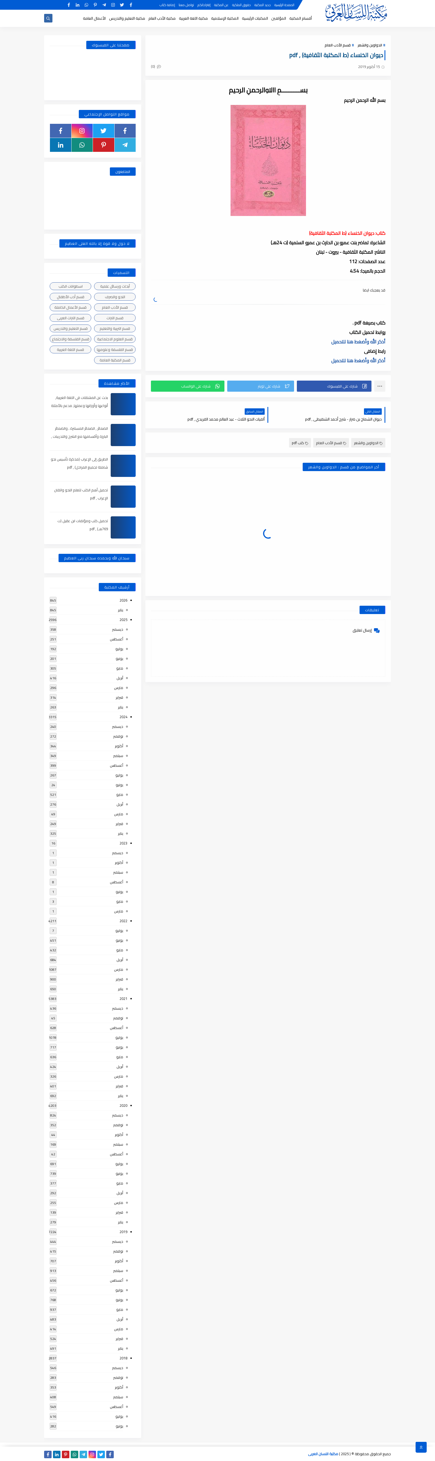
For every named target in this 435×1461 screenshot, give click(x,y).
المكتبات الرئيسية (255, 18)
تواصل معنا (186, 5)
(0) (156, 66)
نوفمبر (118, 736)
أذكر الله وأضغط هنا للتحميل (358, 341)
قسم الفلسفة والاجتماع (70, 339)
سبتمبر (118, 755)
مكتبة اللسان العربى (323, 1453)
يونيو (119, 658)
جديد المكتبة (262, 5)
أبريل (120, 678)
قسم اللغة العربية (70, 349)
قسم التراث (115, 318)
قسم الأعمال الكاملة (70, 307)
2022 (123, 920)
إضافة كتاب (167, 5)
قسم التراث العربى (70, 318)
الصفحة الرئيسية (284, 5)
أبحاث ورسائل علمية (115, 286)
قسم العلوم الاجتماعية (115, 339)
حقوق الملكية (241, 5)
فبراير (119, 697)
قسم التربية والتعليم (115, 328)
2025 (123, 619)
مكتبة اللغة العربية (193, 18)
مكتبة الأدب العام (162, 18)
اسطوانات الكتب (71, 286)
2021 (123, 998)
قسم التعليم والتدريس (71, 328)
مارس (118, 687)
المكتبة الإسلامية (225, 18)
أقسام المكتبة (300, 18)
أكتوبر (119, 746)
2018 (123, 1358)
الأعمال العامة (94, 18)
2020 (123, 1105)
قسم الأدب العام (338, 45)
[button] (334, 386)
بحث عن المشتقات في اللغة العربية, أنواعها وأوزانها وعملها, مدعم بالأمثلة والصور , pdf (79, 405)
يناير (120, 610)
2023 (123, 843)
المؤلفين (278, 18)
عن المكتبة (221, 5)
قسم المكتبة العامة (115, 360)
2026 (123, 600)
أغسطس (116, 639)
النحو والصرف (115, 296)
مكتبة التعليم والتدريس (127, 18)
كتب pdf (300, 442)
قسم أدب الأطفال (70, 296)
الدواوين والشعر (370, 45)
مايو (119, 668)
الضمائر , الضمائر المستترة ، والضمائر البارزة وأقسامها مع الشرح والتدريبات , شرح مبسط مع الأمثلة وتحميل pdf (79, 436)
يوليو (119, 648)
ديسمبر (117, 629)
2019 (123, 1231)
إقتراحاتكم (204, 5)
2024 (123, 716)
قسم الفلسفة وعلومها (115, 349)
